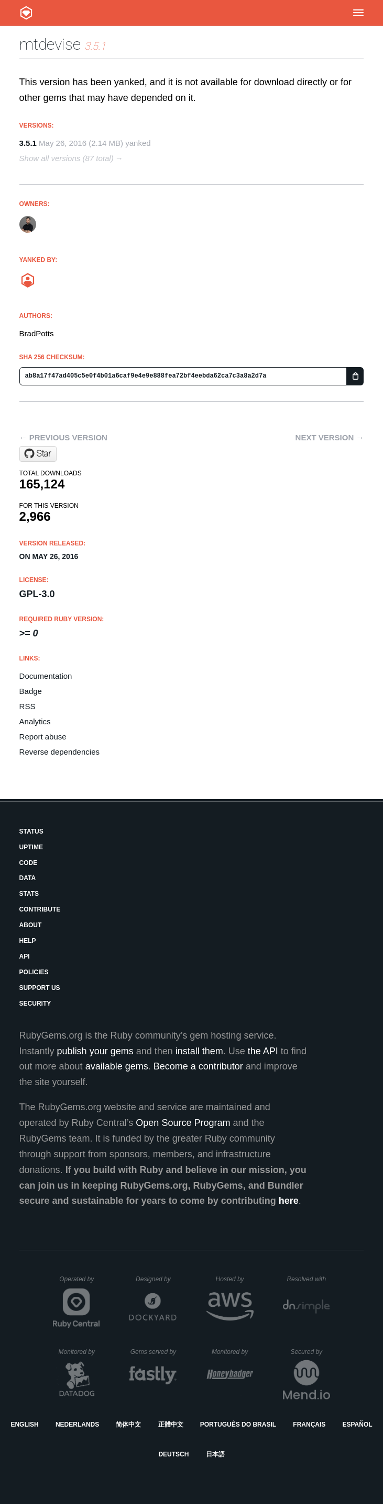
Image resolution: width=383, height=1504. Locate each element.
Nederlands (77, 1424)
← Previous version (63, 437)
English (24, 1424)
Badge (30, 691)
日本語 (215, 1454)
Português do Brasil (238, 1424)
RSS (27, 706)
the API (263, 1051)
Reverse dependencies (59, 751)
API (24, 956)
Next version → (330, 437)
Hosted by (235, 1279)
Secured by (310, 1351)
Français (309, 1424)
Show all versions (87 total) (66, 158)
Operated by (79, 1282)
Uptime (31, 847)
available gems (116, 1066)
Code (28, 863)
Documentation (45, 675)
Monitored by (80, 1351)
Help (27, 940)
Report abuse (43, 736)
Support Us (39, 988)
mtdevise (50, 44)
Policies (34, 972)
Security (35, 1003)
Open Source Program (183, 1123)
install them (199, 1051)
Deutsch (173, 1454)
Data (27, 878)
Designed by (156, 1279)
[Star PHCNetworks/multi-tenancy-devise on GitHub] (38, 454)
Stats (29, 893)
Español (357, 1424)
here (289, 1200)
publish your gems (95, 1051)
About (30, 925)
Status (31, 831)
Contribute (40, 909)
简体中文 (128, 1424)
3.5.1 (28, 143)
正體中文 (170, 1424)
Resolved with (308, 1279)
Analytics (35, 721)
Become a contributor (198, 1066)
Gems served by (153, 1351)
